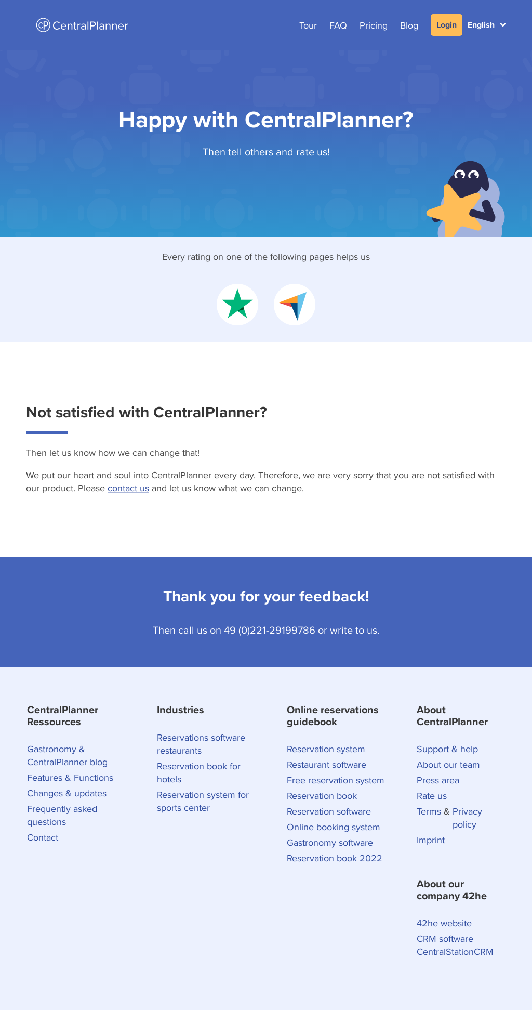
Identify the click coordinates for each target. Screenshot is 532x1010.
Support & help (447, 748)
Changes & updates (67, 792)
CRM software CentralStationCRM (455, 945)
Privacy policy (467, 818)
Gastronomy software (330, 842)
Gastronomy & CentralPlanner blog (67, 755)
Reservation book (322, 795)
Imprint (431, 839)
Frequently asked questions (62, 815)
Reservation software (329, 811)
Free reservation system (335, 779)
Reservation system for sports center (203, 801)
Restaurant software (326, 764)
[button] (486, 25)
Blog (409, 25)
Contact (42, 837)
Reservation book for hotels (199, 772)
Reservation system (326, 748)
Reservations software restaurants (201, 744)
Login (446, 25)
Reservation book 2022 (334, 857)
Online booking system (333, 826)
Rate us (432, 795)
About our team (448, 764)
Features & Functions (70, 777)
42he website (444, 922)
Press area (438, 779)
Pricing (374, 25)
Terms (429, 811)
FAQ (338, 25)
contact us (128, 487)
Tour (308, 25)
